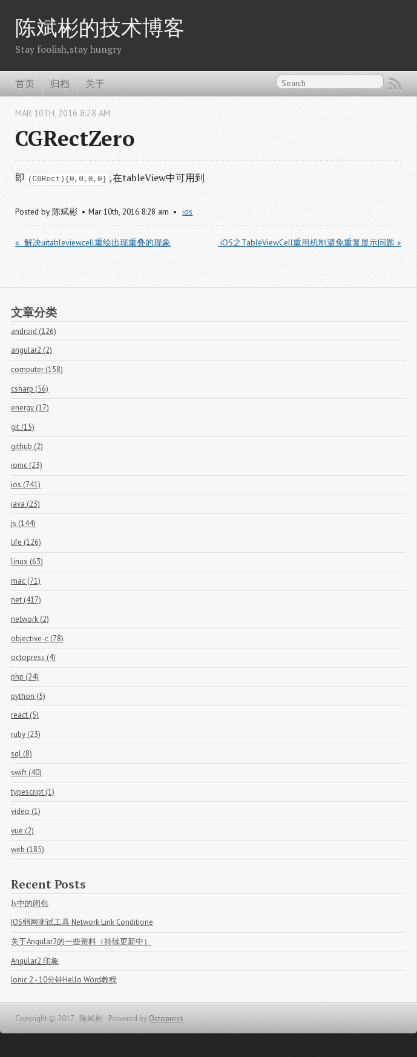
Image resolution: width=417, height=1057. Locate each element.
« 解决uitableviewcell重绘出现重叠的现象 (93, 242)
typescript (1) (32, 792)
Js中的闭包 (29, 903)
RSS (395, 84)
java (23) (25, 504)
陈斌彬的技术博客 (100, 27)
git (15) (22, 427)
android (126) (33, 331)
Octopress (166, 1018)
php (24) (25, 677)
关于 (95, 84)
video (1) (26, 811)
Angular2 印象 (35, 961)
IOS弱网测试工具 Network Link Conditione (82, 922)
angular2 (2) (31, 350)
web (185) (27, 849)
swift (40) (26, 772)
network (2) (30, 619)
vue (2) (22, 830)
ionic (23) (26, 465)
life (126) (26, 542)
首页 (24, 84)
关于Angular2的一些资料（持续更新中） (81, 941)
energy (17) (30, 407)
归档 (60, 84)
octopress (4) (33, 657)
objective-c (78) (37, 638)
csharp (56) (29, 389)
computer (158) (37, 369)
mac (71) (26, 581)
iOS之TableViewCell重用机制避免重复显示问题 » (309, 242)
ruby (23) (26, 734)
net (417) (26, 600)
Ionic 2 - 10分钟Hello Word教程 (64, 980)
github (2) (27, 446)
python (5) (28, 696)
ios (187, 211)
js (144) (23, 523)
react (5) (25, 715)
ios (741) (26, 484)
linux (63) (27, 561)
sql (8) (21, 754)
